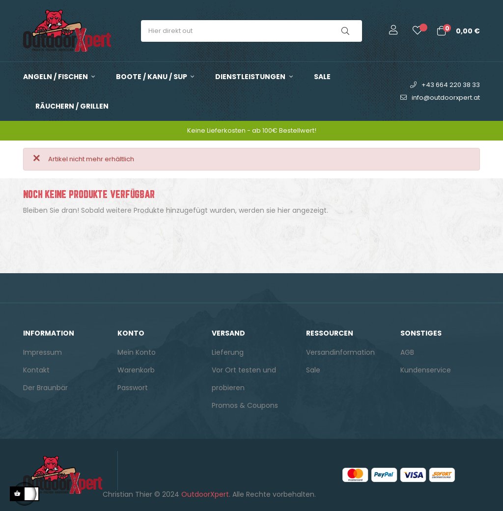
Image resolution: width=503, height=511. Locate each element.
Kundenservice (425, 370)
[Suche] (251, 235)
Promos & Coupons (245, 405)
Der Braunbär (45, 388)
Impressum (42, 352)
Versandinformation (340, 352)
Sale (313, 370)
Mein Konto (136, 352)
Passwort (132, 388)
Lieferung (228, 352)
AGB (407, 352)
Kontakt (36, 370)
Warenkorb (136, 370)
